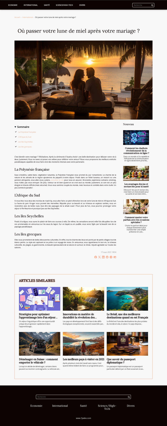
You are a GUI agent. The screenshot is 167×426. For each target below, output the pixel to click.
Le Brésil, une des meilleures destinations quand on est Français (127, 316)
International (31, 5)
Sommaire (23, 127)
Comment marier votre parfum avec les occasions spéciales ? (136, 220)
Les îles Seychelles (25, 142)
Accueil (17, 17)
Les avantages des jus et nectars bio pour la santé (136, 185)
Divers (82, 5)
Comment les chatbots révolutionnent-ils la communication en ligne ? (136, 150)
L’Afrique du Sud (24, 137)
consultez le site (57, 180)
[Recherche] (143, 5)
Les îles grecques (25, 147)
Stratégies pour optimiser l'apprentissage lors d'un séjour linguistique (37, 317)
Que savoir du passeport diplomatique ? (121, 361)
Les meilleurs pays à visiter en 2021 (83, 359)
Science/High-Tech (64, 5)
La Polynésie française (27, 132)
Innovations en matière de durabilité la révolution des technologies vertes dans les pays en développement (82, 319)
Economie (12, 5)
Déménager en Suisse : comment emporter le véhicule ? (38, 361)
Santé (47, 5)
